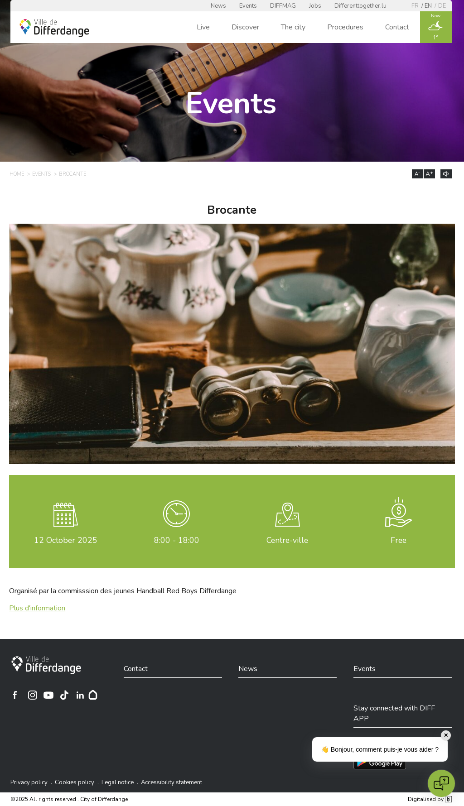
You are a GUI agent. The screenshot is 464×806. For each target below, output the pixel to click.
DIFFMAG (283, 6)
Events (248, 6)
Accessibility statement (171, 782)
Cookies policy (74, 782)
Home (17, 174)
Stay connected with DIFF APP (394, 713)
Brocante (72, 174)
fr (415, 6)
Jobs (315, 6)
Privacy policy (29, 782)
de (442, 6)
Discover (245, 27)
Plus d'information (37, 608)
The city (293, 27)
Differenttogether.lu (360, 6)
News (218, 6)
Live (203, 27)
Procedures (345, 27)
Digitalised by (429, 799)
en (428, 6)
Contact (397, 27)
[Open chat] (441, 783)
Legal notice (118, 782)
